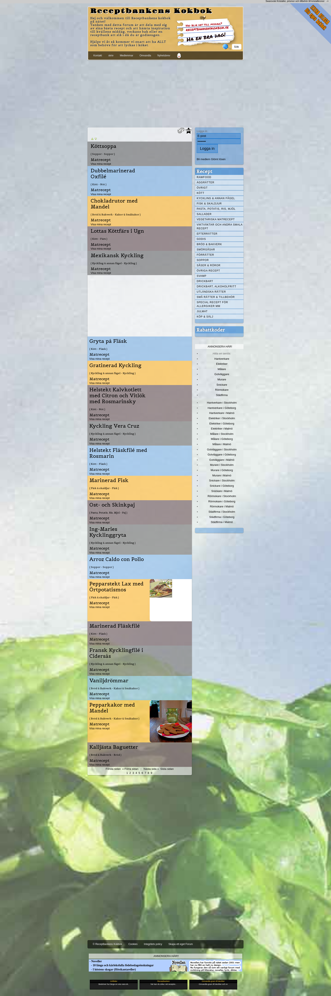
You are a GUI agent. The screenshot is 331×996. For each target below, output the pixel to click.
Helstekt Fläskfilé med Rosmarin (118, 453)
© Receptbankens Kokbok (107, 944)
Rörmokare (222, 389)
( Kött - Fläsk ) (98, 348)
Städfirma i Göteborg (221, 517)
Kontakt (97, 55)
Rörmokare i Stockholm (222, 496)
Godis (201, 239)
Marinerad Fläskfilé (114, 626)
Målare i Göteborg (222, 439)
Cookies (132, 944)
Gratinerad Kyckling (115, 365)
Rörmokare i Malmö (222, 506)
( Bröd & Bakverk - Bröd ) (105, 754)
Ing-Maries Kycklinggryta (107, 532)
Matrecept (101, 159)
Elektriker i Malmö (222, 428)
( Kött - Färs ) (99, 238)
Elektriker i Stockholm (222, 418)
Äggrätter (205, 182)
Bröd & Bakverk (209, 244)
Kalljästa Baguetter (113, 747)
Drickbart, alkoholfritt (216, 286)
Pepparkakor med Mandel (112, 708)
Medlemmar (126, 55)
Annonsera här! (220, 346)
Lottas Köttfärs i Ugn (117, 231)
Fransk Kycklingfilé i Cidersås (116, 653)
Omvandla (145, 55)
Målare (222, 369)
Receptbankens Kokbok (151, 11)
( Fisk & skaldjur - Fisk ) (104, 488)
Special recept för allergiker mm (212, 304)
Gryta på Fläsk (108, 341)
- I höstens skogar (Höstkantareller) (112, 969)
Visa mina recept (101, 163)
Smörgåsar (206, 249)
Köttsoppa (103, 146)
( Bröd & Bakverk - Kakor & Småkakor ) (116, 214)
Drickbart (205, 281)
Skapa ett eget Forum (180, 944)
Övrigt (202, 187)
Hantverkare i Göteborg (222, 407)
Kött (200, 193)
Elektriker (221, 363)
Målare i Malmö (222, 444)
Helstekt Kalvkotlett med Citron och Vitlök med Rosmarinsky (117, 395)
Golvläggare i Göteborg (222, 454)
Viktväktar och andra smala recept (220, 226)
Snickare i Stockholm (222, 480)
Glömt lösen (218, 159)
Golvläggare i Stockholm (222, 449)
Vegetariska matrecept (216, 219)
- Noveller (95, 961)
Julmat (202, 311)
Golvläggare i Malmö (221, 459)
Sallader (204, 214)
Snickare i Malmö (221, 491)
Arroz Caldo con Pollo (116, 559)
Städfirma (221, 395)
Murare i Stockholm (222, 464)
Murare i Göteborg (222, 470)
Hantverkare (221, 358)
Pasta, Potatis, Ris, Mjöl (216, 208)
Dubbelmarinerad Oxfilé (113, 174)
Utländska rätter (211, 291)
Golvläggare (221, 374)
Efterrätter (207, 233)
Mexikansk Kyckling (117, 255)
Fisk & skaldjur (209, 203)
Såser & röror (209, 265)
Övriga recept (208, 270)
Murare (221, 379)
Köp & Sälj (205, 316)
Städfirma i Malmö (222, 522)
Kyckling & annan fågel (216, 198)
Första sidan (113, 768)
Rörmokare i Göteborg (221, 501)
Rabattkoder (210, 330)
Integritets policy (153, 944)
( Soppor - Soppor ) (103, 153)
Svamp (201, 275)
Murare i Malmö (221, 475)
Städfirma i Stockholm (222, 511)
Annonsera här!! (166, 956)
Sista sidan (167, 768)
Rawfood (204, 177)
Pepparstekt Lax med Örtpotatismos (116, 587)
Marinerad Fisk (109, 480)
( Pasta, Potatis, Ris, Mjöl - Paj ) (108, 512)
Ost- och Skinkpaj (112, 505)
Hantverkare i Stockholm (222, 402)
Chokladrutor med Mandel (114, 204)
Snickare (222, 384)
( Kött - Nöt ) (98, 184)
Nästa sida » (151, 768)
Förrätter (205, 254)
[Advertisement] (165, 93)
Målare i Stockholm (221, 433)
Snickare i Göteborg (222, 485)
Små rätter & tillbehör (216, 297)
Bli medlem (203, 159)
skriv (111, 55)
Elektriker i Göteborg (221, 423)
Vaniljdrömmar (108, 681)
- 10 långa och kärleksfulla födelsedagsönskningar (121, 965)
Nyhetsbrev (163, 55)
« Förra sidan (130, 768)
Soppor (203, 260)
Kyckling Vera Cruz (114, 426)
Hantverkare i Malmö (221, 413)
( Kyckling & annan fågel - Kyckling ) (114, 263)
